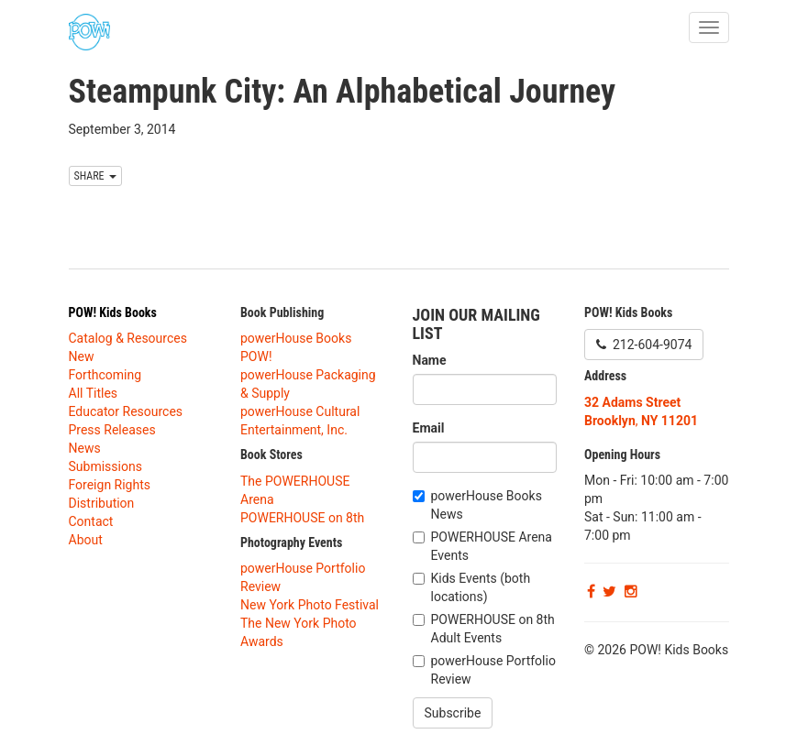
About (86, 539)
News (85, 448)
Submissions (105, 466)
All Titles (93, 393)
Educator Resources (126, 411)
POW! (256, 356)
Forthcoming (105, 374)
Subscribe (453, 713)
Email (429, 428)
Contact (91, 521)
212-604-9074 (644, 344)
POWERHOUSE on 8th (302, 517)
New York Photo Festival (309, 604)
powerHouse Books (295, 338)
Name (430, 360)
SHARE (95, 176)
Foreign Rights (110, 484)
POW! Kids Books (113, 312)
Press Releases (112, 429)
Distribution (102, 503)
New (81, 356)
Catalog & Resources (128, 338)
